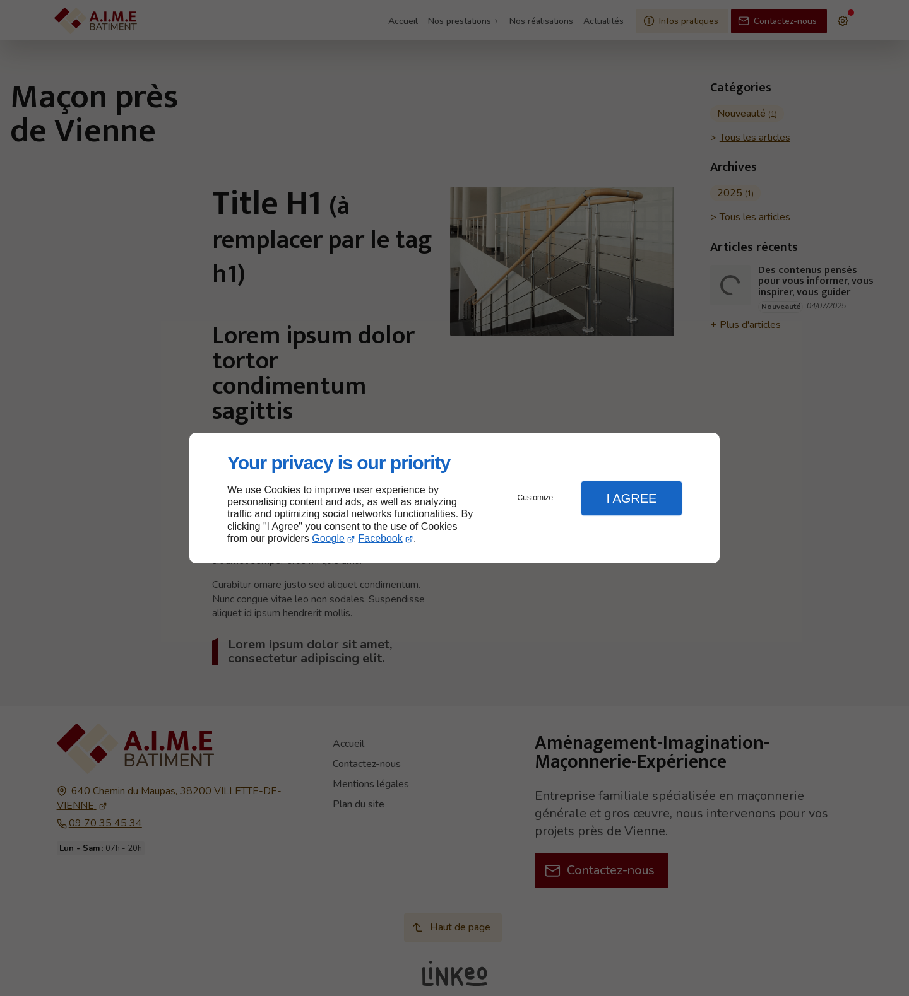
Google (328, 538)
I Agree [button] (631, 498)
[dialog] (454, 498)
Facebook (381, 538)
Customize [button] (536, 497)
